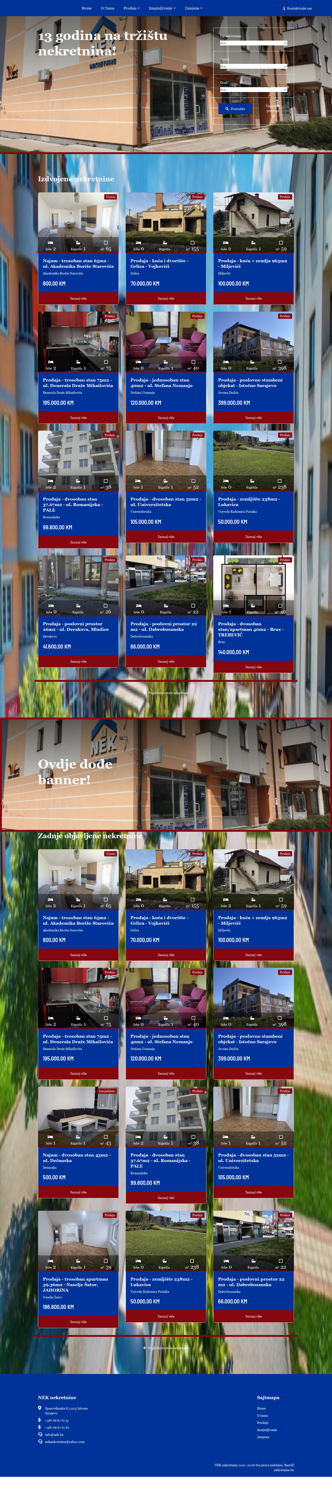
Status (224, 59)
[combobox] (253, 43)
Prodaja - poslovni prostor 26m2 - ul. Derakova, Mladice (78, 637)
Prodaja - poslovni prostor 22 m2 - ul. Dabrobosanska (165, 637)
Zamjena (195, 8)
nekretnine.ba (284, 1492)
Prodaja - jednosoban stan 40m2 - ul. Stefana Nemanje (163, 388)
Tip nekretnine (230, 36)
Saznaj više (78, 304)
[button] (273, 111)
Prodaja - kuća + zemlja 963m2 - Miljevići (246, 263)
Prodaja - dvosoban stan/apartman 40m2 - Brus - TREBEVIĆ (252, 640)
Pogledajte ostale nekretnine (166, 704)
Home (88, 8)
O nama (109, 8)
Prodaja (133, 8)
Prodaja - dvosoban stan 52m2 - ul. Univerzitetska (160, 512)
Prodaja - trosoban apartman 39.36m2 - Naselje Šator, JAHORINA (77, 1306)
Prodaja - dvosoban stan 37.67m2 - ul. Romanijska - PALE (74, 515)
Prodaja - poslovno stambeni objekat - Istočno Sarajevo (252, 388)
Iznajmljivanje (163, 8)
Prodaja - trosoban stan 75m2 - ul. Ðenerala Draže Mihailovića (78, 391)
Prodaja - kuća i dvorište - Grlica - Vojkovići (160, 263)
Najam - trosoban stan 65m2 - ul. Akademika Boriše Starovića (78, 266)
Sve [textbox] (223, 43)
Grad (223, 82)
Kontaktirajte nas (298, 8)
